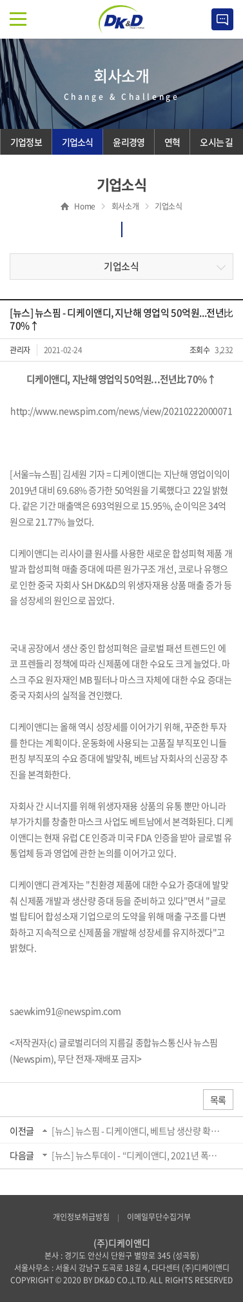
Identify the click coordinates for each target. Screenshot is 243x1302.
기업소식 (121, 266)
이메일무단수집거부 (159, 1217)
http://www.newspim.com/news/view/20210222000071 (121, 410)
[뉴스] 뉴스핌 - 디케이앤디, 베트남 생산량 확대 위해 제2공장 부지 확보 (138, 1130)
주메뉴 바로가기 (0, 0)
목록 (218, 1099)
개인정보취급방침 (81, 1217)
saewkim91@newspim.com (65, 1010)
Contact (222, 19)
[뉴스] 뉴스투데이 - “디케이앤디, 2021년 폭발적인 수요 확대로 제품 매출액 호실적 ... (138, 1155)
